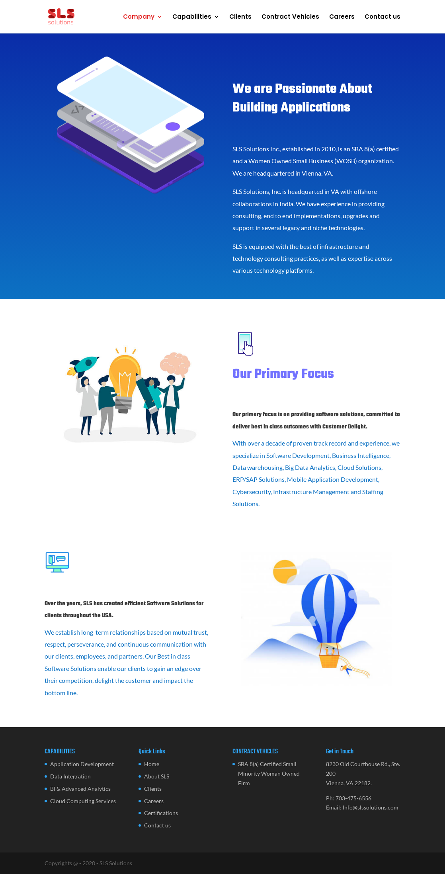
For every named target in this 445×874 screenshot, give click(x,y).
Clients (240, 17)
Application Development (82, 764)
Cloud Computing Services (83, 801)
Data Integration (70, 776)
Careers (342, 17)
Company (138, 17)
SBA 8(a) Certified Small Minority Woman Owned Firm (269, 773)
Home (151, 764)
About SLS (156, 776)
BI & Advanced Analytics (80, 788)
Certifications (161, 812)
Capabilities (191, 17)
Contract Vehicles (290, 17)
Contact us (382, 17)
